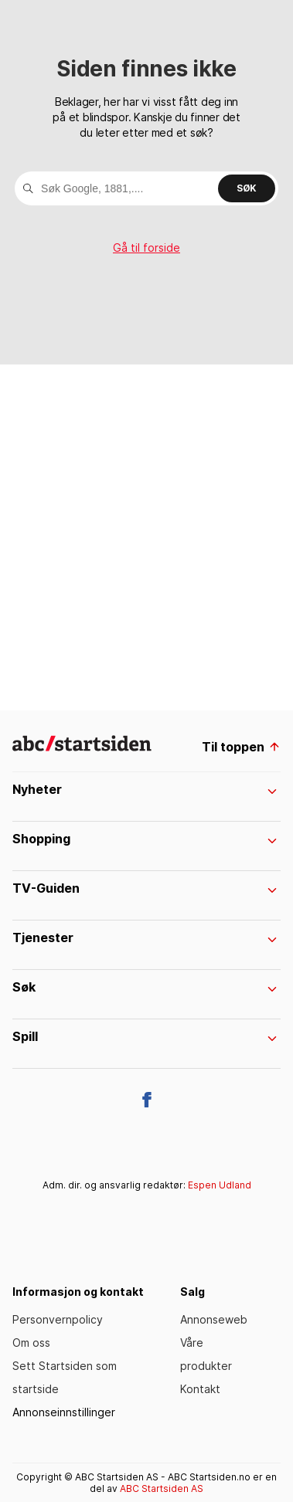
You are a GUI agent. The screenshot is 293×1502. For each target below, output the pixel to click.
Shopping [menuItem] (144, 838)
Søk (247, 188)
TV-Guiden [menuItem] (144, 888)
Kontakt (200, 1388)
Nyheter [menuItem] (144, 789)
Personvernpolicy (57, 1319)
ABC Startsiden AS (161, 1488)
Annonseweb (213, 1319)
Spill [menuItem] (144, 1036)
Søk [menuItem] (144, 987)
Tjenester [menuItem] (144, 937)
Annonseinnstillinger (63, 1412)
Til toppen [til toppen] (241, 746)
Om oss (31, 1342)
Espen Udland (219, 1185)
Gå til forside (146, 247)
